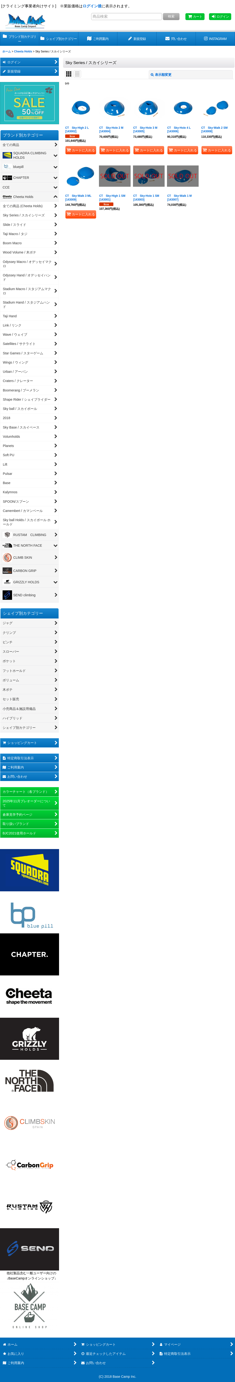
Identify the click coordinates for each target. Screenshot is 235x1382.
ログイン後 (92, 6)
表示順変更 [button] (161, 75)
